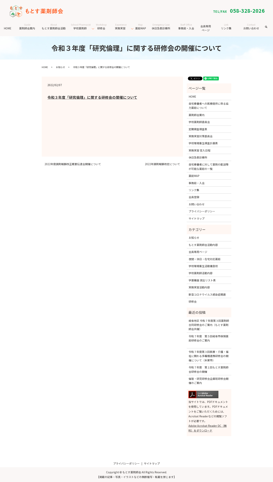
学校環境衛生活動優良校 (203, 266)
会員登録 (194, 197)
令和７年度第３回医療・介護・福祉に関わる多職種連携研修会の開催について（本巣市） (208, 356)
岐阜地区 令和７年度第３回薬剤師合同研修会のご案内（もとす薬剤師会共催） (209, 325)
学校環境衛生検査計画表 (203, 143)
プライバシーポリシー (202, 211)
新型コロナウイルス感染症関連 (207, 294)
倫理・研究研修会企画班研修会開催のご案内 (208, 381)
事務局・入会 (186, 26)
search (268, 29)
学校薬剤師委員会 (199, 122)
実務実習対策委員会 (201, 136)
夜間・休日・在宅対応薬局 (204, 259)
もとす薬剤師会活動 (53, 26)
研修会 (101, 26)
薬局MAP (140, 26)
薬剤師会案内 (27, 26)
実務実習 (121, 26)
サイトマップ (197, 218)
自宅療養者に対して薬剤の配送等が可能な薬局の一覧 (208, 166)
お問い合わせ (251, 26)
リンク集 (226, 26)
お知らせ (60, 67)
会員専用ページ (205, 28)
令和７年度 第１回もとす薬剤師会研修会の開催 (208, 369)
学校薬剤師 (81, 26)
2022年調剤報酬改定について (162, 164)
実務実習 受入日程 (199, 150)
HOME (7, 28)
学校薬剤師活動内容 (201, 273)
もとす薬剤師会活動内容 (203, 245)
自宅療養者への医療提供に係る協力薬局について (208, 106)
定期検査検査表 (198, 129)
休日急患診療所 (161, 26)
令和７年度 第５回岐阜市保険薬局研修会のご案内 (208, 340)
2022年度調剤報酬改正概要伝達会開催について (73, 164)
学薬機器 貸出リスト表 (202, 280)
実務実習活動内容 (199, 287)
